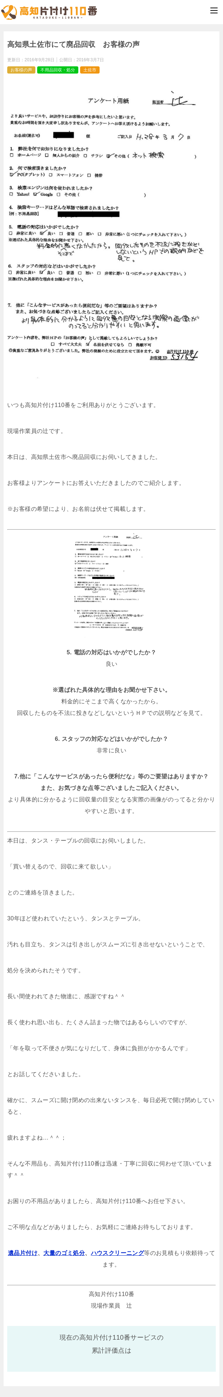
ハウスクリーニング (117, 1253)
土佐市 (89, 69)
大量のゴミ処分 (64, 1253)
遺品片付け (23, 1253)
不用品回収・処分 (57, 69)
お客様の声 (21, 69)
